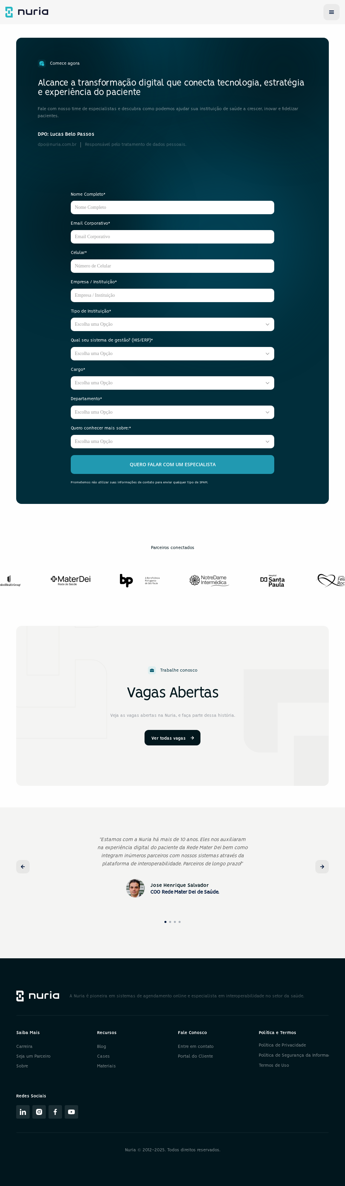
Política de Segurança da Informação (297, 1055)
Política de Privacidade (282, 1045)
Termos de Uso (274, 1065)
